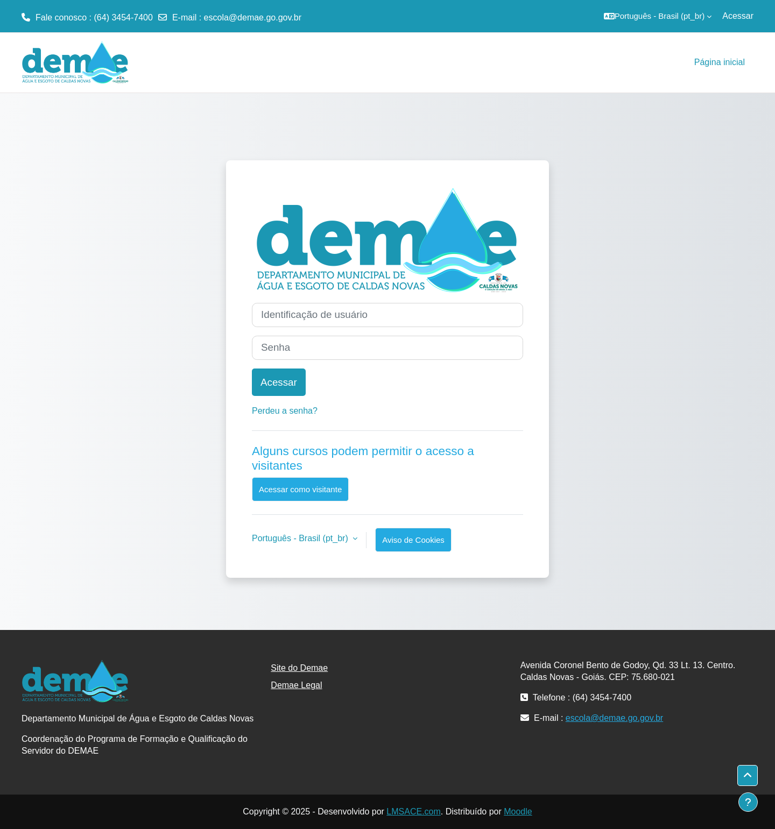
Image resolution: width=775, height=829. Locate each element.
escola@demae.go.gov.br (252, 17)
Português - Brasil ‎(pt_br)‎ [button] (301, 538)
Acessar (737, 15)
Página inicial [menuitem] (719, 62)
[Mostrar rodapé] (748, 802)
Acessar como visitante (300, 489)
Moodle (518, 811)
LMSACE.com (413, 811)
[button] (657, 16)
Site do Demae (299, 667)
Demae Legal (296, 685)
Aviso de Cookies (413, 539)
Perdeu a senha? (285, 410)
